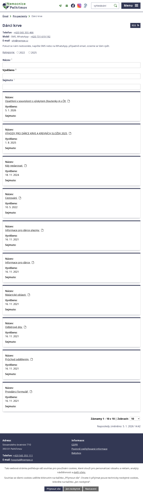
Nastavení (90, 488)
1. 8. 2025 (10, 142)
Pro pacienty (20, 16)
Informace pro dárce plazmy (24, 230)
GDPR (75, 444)
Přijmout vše (54, 488)
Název (6, 60)
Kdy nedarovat (16, 165)
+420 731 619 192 (40, 36)
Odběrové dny (15, 327)
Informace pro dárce (19, 262)
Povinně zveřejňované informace (89, 448)
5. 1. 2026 (10, 110)
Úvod (5, 16)
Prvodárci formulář (18, 391)
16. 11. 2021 (12, 239)
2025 (34, 52)
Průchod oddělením (19, 359)
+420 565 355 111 (23, 455)
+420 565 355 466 (24, 32)
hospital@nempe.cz (22, 459)
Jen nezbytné (73, 488)
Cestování (13, 198)
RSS (135, 25)
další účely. (80, 472)
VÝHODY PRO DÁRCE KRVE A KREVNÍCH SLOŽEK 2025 (38, 133)
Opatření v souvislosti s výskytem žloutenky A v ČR (37, 101)
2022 (22, 52)
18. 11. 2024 (12, 174)
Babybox (76, 453)
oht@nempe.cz (20, 40)
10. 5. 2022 (11, 207)
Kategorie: (9, 52)
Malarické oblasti (17, 294)
